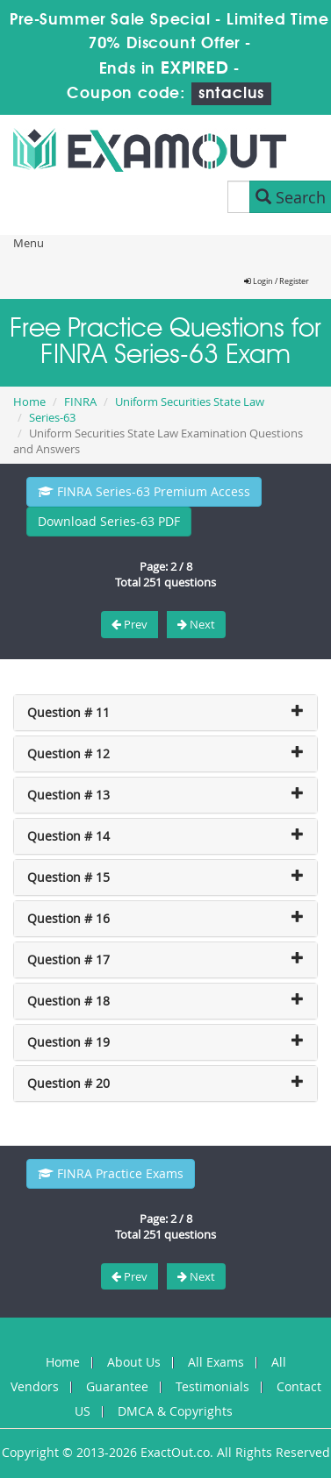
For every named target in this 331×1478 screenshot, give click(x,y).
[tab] (165, 712)
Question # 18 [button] (68, 1000)
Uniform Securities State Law (189, 401)
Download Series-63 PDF (109, 521)
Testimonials (212, 1386)
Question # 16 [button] (68, 918)
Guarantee (117, 1386)
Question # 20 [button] (68, 1083)
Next (196, 624)
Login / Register (276, 281)
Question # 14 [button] (68, 836)
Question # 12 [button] (68, 753)
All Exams (216, 1362)
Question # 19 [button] (68, 1042)
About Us (134, 1362)
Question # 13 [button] (68, 794)
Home (29, 401)
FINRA (80, 401)
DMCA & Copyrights (175, 1411)
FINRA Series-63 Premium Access (144, 491)
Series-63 (52, 417)
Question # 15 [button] (68, 877)
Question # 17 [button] (68, 959)
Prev (130, 624)
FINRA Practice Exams (110, 1173)
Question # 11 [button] (68, 712)
